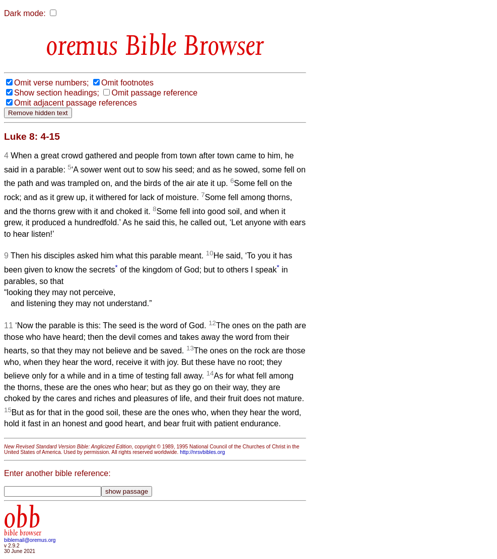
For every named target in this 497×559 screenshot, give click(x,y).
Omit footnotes (127, 82)
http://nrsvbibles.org (202, 452)
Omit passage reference (154, 92)
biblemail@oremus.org (30, 540)
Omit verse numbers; (51, 82)
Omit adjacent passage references (75, 103)
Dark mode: (25, 13)
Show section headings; (56, 92)
